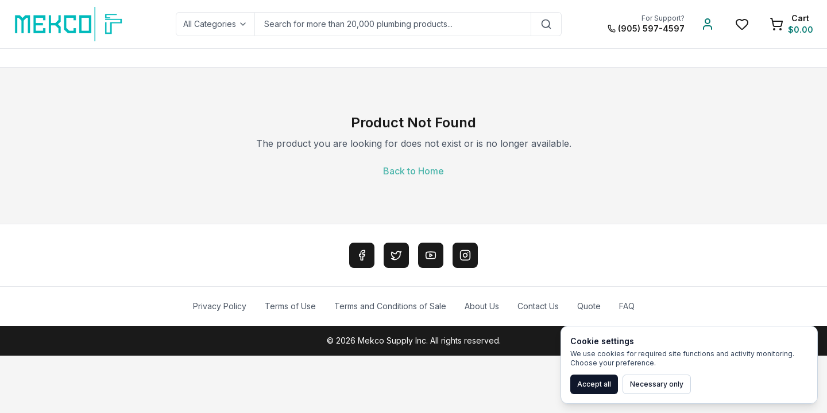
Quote (589, 306)
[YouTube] (430, 255)
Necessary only (656, 384)
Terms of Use (290, 306)
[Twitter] (396, 255)
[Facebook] (361, 255)
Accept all (594, 384)
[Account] (707, 24)
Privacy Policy (219, 306)
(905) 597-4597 (646, 28)
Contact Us (538, 306)
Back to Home (413, 171)
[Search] (546, 24)
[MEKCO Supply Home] (69, 24)
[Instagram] (465, 255)
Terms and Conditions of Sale (390, 306)
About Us (482, 306)
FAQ (627, 306)
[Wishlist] (742, 24)
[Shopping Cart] (791, 24)
